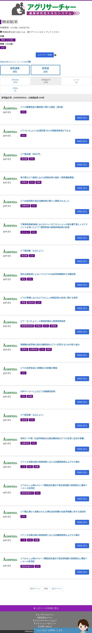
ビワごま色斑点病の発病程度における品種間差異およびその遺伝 (50, 462)
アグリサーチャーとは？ (45, 620)
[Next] (35, 588)
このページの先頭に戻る (46, 608)
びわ (3, 48)
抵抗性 (31, 302)
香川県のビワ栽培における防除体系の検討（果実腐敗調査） (48, 177)
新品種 (24, 159)
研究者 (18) (45, 70)
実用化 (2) (15, 89)
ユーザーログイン (45, 615)
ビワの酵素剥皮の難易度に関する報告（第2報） (42, 107)
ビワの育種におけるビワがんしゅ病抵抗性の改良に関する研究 (49, 298)
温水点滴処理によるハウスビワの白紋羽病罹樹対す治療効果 (48, 274)
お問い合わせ (45, 626)
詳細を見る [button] (82, 118)
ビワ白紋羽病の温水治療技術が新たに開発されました (44, 201)
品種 (30, 396)
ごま (23, 467)
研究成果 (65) (15, 70)
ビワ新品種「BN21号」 (31, 154)
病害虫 (24, 182)
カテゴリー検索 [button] (45, 55)
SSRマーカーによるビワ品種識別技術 (37, 391)
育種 (23, 302)
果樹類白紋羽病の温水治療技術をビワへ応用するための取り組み (50, 344)
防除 (38, 182)
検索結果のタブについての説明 (15, 62)
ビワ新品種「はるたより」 (32, 251)
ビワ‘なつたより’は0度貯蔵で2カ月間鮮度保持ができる (45, 130)
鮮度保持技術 (27, 326)
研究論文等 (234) (46, 81)
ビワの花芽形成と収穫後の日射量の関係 (38, 368)
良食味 (53, 326)
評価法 (38, 326)
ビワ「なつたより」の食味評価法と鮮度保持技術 (42, 321)
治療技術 (25, 206)
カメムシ (25, 232)
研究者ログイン (45, 617)
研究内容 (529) (15, 81)
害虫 (23, 279)
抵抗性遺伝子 (27, 493)
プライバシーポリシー (45, 623)
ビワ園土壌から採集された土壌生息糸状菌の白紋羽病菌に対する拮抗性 (53, 511)
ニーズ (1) (76, 81)
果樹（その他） (7, 40)
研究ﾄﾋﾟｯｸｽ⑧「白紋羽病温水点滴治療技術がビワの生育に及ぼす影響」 (53, 438)
